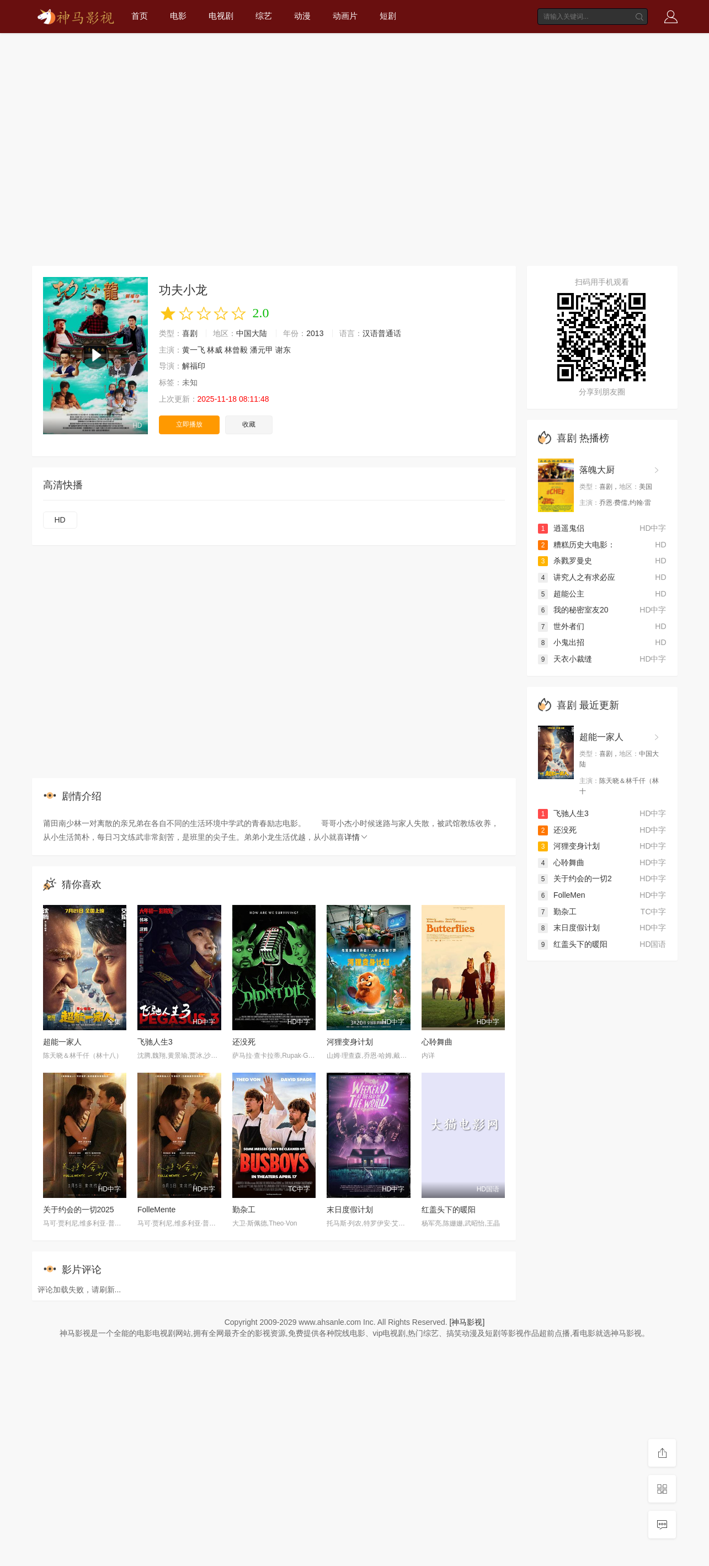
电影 (178, 15)
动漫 (302, 15)
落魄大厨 (597, 470)
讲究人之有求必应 (576, 577)
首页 (139, 15)
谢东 (283, 349)
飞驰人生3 (155, 1041)
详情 (356, 837)
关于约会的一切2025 (78, 1209)
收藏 (248, 424)
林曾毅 (236, 349)
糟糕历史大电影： (576, 544)
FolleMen (561, 895)
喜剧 (190, 333)
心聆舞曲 (437, 1041)
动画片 (345, 15)
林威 (214, 349)
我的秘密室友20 (573, 609)
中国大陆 (251, 333)
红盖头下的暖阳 (449, 1209)
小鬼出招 (561, 642)
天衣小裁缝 (565, 658)
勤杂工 (243, 1209)
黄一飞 (193, 349)
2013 (314, 333)
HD (60, 519)
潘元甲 (261, 349)
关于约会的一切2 (575, 878)
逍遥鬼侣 (561, 528)
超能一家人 (62, 1041)
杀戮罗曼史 (565, 560)
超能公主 (561, 593)
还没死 (243, 1041)
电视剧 (221, 15)
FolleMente (156, 1209)
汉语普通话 (382, 333)
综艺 (263, 15)
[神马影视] (467, 1322)
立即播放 (189, 424)
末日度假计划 (350, 1209)
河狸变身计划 (350, 1041)
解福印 (193, 365)
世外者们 (561, 626)
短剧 (388, 15)
